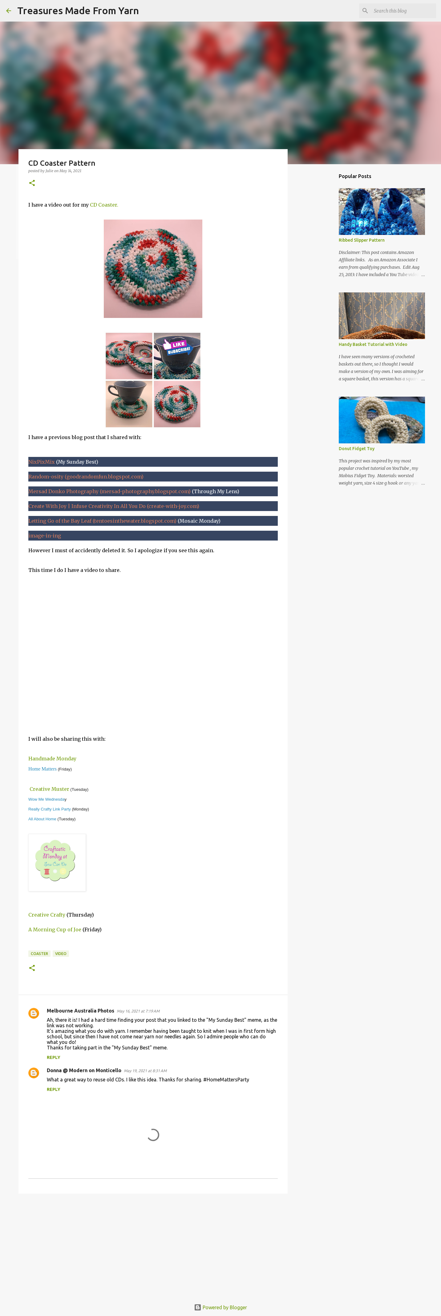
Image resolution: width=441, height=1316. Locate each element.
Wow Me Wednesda (46, 799)
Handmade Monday (52, 758)
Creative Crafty (46, 915)
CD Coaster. (104, 205)
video (61, 954)
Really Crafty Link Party (49, 809)
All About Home (42, 819)
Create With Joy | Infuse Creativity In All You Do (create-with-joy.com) (113, 506)
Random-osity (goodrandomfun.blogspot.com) (86, 477)
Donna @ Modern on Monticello (84, 1070)
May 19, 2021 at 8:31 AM (145, 1070)
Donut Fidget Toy (356, 448)
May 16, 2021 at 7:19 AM (138, 1011)
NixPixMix (41, 462)
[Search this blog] (403, 10)
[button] (32, 183)
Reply (53, 1057)
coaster (39, 954)
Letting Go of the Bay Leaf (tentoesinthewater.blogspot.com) (102, 521)
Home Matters (42, 768)
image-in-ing (44, 536)
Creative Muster (49, 789)
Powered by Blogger (220, 1307)
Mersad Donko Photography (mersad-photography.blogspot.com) (109, 491)
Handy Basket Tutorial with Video (373, 344)
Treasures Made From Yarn (78, 10)
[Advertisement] (153, 1246)
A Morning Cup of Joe (54, 929)
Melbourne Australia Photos (80, 1010)
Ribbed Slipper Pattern (362, 240)
